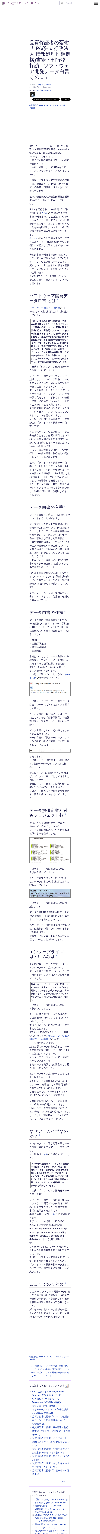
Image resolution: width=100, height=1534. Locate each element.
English (40, 84)
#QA (41, 105)
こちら (44, 213)
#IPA (46, 105)
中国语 (48, 84)
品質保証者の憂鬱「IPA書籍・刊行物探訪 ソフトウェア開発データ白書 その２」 (51, 1431)
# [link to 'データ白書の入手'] (64, 506)
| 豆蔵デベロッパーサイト (21, 3)
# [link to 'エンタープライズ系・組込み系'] (56, 956)
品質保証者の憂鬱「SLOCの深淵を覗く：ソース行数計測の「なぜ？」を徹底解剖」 (51, 1420)
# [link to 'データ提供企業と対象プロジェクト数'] (65, 814)
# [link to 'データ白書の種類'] (64, 612)
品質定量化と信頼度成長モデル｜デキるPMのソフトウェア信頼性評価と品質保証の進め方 (51, 1409)
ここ (45, 514)
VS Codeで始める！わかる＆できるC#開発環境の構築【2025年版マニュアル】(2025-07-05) (51, 1518)
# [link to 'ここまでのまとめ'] (65, 1283)
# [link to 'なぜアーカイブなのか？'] (39, 1135)
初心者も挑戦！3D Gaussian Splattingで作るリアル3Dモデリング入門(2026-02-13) (50, 1509)
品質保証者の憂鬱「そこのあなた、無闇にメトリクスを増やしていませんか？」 (51, 1442)
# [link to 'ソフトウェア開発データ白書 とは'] (57, 300)
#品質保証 (33, 105)
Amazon (33, 238)
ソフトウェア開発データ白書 (44, 308)
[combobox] (76, 3)
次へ (65, 1481)
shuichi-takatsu (40, 93)
